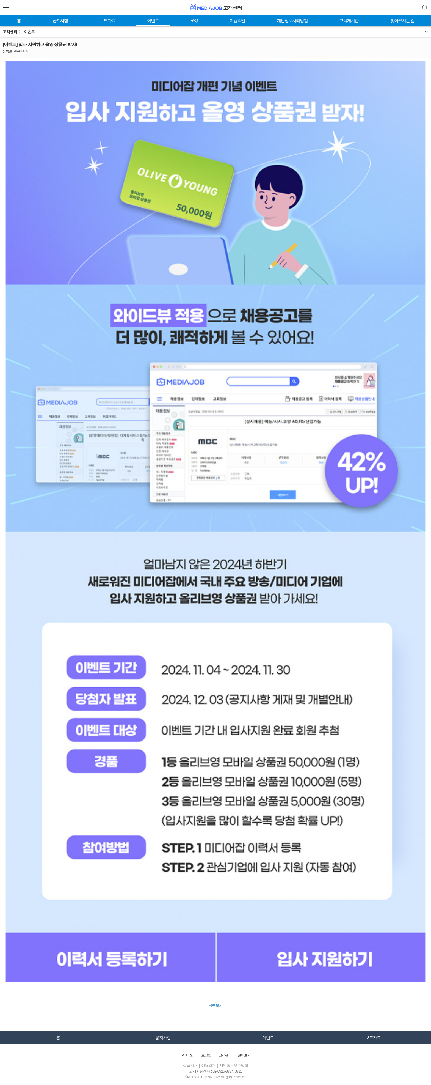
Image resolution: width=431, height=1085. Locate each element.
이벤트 (153, 20)
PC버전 (186, 1055)
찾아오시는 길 (402, 20)
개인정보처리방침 (292, 20)
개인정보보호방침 (233, 1065)
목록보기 (215, 1005)
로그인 (206, 1055)
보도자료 (107, 20)
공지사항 (60, 20)
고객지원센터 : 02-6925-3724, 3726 (215, 1071)
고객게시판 (348, 20)
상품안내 (190, 1065)
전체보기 (244, 1055)
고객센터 (225, 1055)
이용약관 (237, 20)
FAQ (194, 20)
